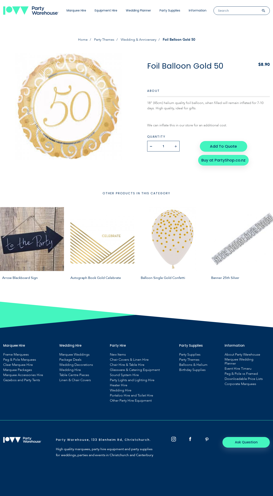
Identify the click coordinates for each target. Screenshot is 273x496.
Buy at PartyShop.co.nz (223, 159)
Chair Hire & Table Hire (127, 365)
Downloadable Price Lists (244, 379)
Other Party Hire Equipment (131, 401)
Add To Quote (223, 146)
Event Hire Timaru (238, 369)
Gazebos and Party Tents (21, 380)
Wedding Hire (70, 370)
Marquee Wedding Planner (239, 362)
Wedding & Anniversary (138, 39)
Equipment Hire (106, 10)
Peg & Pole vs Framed (241, 374)
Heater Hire (118, 385)
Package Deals (70, 360)
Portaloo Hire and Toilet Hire (131, 396)
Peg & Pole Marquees (19, 360)
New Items (118, 355)
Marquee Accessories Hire (23, 375)
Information (197, 10)
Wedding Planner (138, 10)
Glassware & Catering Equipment (135, 370)
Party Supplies (170, 10)
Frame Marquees (16, 355)
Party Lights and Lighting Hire (132, 380)
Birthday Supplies (192, 370)
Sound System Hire (124, 375)
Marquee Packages (17, 370)
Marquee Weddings (74, 355)
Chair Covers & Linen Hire (129, 360)
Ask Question (246, 442)
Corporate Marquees (240, 384)
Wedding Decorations (76, 365)
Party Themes (104, 39)
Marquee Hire (76, 10)
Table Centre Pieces (74, 375)
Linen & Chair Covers (75, 380)
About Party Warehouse (242, 355)
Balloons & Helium (193, 365)
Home (83, 39)
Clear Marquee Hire (18, 365)
